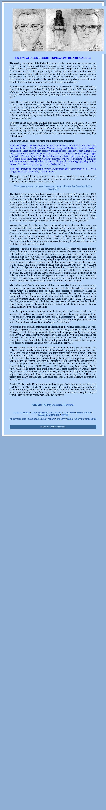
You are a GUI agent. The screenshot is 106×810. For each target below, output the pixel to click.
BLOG (70, 419)
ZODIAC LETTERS (39, 413)
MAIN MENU (90, 419)
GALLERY (61, 419)
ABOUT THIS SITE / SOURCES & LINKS (28, 419)
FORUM (51, 419)
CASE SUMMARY (22, 413)
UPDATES (79, 419)
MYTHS (65, 415)
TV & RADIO (69, 413)
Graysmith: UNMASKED (49, 415)
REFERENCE (56, 413)
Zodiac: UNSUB (84, 413)
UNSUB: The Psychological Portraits (53, 405)
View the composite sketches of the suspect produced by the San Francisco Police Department (53, 187)
